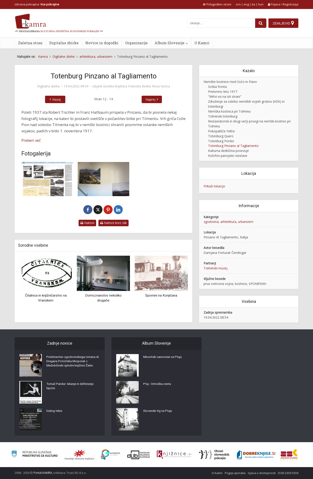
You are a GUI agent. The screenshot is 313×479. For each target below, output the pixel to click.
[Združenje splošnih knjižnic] (289, 454)
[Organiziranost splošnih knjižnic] (79, 454)
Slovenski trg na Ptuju (158, 411)
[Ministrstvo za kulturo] (34, 454)
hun (260, 4)
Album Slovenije (169, 42)
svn (238, 4)
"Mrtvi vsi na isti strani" (224, 96)
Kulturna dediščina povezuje (228, 151)
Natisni (87, 223)
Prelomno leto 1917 (222, 91)
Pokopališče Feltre (221, 131)
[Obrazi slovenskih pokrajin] (214, 454)
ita (253, 4)
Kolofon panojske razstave (227, 155)
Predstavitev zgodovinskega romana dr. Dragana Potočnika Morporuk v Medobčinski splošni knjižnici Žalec (72, 362)
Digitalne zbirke (64, 42)
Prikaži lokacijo (214, 186)
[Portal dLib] (138, 454)
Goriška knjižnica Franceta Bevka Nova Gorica (136, 86)
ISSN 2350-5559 (288, 473)
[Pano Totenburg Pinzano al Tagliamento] (47, 179)
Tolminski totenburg (222, 116)
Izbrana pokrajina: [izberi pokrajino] (37, 4)
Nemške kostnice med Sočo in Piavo (230, 82)
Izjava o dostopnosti (262, 473)
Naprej (150, 99)
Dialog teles (54, 411)
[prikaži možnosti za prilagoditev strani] (217, 4)
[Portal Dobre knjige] (256, 454)
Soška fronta (217, 86)
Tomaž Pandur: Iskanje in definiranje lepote (72, 387)
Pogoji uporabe (235, 473)
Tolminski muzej (215, 268)
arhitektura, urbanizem (236, 222)
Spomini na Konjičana (161, 295)
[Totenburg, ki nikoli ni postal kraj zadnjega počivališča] (103, 179)
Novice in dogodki (101, 42)
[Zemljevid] (283, 23)
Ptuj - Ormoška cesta (158, 384)
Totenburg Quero (221, 136)
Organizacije (136, 42)
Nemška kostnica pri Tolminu (229, 111)
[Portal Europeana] (110, 454)
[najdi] (260, 23)
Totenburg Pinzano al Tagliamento (233, 146)
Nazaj (56, 99)
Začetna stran (30, 42)
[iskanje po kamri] (221, 23)
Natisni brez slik (113, 223)
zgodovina (211, 222)
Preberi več (31, 140)
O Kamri (202, 42)
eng (246, 4)
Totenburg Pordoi (221, 141)
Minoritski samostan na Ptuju (163, 357)
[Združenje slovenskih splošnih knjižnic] (173, 454)
